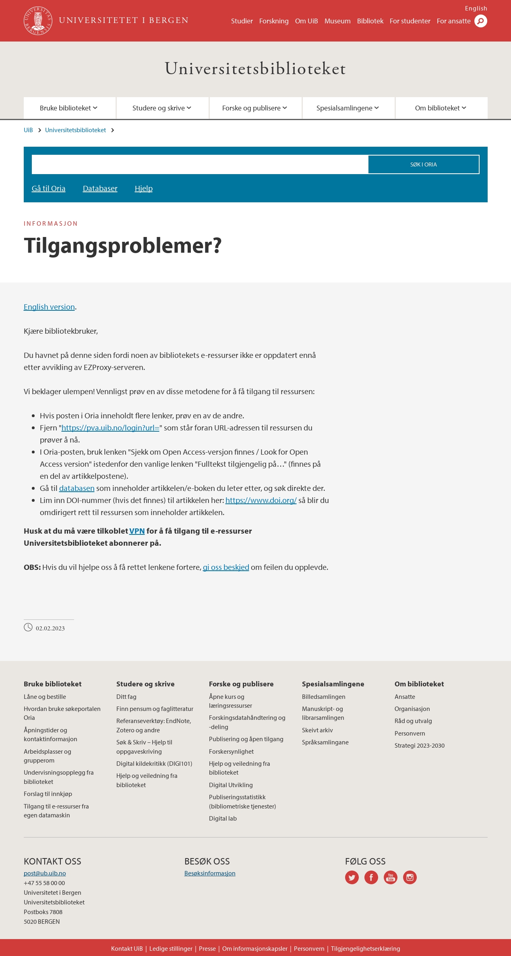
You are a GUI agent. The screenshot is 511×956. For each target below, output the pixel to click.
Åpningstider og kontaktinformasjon (50, 734)
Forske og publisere (251, 107)
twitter (354, 879)
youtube (393, 879)
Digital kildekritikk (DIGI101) (154, 763)
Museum (338, 20)
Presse (207, 948)
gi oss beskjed (226, 567)
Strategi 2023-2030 (420, 745)
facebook (374, 879)
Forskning (274, 20)
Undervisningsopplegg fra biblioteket (59, 776)
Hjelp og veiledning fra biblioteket (147, 779)
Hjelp (144, 188)
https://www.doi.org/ (261, 500)
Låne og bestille (45, 696)
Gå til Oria (49, 188)
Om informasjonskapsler (255, 948)
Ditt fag (126, 696)
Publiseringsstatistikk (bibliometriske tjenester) (242, 801)
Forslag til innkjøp (48, 794)
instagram (412, 879)
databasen (77, 488)
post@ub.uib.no (45, 873)
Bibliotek (370, 20)
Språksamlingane (325, 742)
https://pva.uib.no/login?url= (110, 427)
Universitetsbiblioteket (255, 69)
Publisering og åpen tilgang (246, 739)
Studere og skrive (158, 107)
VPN (137, 531)
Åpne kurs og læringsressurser (230, 700)
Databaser (100, 188)
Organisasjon (412, 709)
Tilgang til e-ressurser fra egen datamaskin (56, 810)
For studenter (410, 20)
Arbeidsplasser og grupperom (47, 755)
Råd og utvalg (413, 721)
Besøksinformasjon (210, 873)
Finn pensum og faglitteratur (154, 709)
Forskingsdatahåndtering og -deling (247, 721)
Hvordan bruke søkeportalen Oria (62, 713)
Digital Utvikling (231, 785)
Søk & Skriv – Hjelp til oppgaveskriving (144, 746)
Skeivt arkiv (317, 730)
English (476, 8)
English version (49, 306)
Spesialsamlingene (344, 107)
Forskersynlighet (231, 751)
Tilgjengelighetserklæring (365, 948)
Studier (242, 20)
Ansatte (405, 696)
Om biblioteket (437, 107)
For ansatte (454, 20)
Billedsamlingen (323, 696)
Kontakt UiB (127, 948)
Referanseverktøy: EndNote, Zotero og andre (153, 725)
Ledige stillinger (170, 948)
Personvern (410, 733)
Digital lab (223, 818)
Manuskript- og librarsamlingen (323, 713)
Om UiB (306, 20)
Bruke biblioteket (65, 107)
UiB (28, 130)
